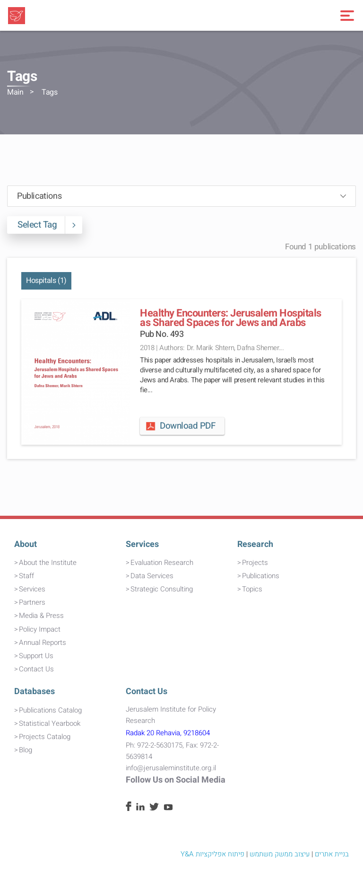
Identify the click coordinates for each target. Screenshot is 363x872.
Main (15, 92)
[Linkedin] (140, 808)
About (25, 544)
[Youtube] (168, 808)
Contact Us (36, 669)
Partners (32, 602)
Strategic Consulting (161, 589)
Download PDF (180, 425)
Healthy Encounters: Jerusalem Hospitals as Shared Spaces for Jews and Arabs (230, 318)
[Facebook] (128, 808)
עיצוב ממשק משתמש (280, 854)
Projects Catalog (44, 736)
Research (255, 544)
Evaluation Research (161, 562)
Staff (26, 576)
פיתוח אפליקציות (220, 854)
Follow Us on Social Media (175, 780)
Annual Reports (42, 642)
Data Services (151, 576)
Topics (252, 589)
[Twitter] (154, 808)
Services (32, 589)
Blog (25, 750)
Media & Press (41, 615)
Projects (255, 562)
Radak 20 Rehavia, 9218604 (168, 733)
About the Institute (48, 562)
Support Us (36, 656)
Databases (34, 691)
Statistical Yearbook (49, 723)
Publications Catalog (50, 710)
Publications (260, 576)
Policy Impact (39, 629)
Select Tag (41, 225)
